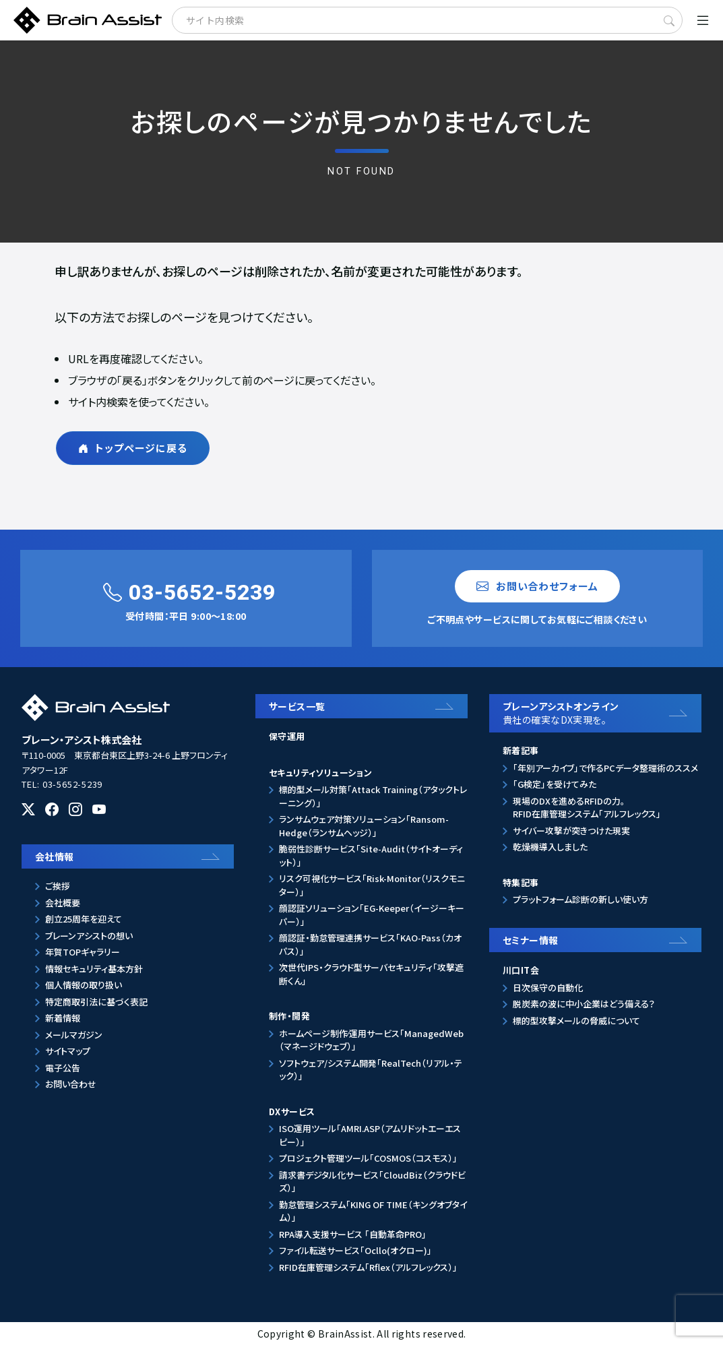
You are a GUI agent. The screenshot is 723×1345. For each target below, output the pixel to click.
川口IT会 (521, 970)
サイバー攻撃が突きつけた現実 (571, 830)
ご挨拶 (57, 885)
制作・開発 (289, 1015)
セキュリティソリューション (320, 772)
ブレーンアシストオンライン (599, 713)
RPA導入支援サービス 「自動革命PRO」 (353, 1234)
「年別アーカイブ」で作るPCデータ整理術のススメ (605, 767)
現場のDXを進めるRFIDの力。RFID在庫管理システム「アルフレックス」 (587, 807)
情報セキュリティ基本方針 (94, 968)
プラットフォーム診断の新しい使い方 (580, 899)
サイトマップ (67, 1050)
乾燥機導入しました (550, 846)
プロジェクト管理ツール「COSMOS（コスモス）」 (368, 1158)
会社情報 (54, 856)
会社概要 (62, 902)
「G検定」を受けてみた (554, 784)
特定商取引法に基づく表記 (96, 1001)
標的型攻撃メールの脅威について (576, 1020)
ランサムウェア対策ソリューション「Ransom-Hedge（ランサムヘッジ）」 (364, 826)
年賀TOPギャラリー (82, 951)
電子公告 (62, 1067)
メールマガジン (73, 1034)
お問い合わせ (70, 1083)
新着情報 (62, 1017)
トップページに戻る (132, 448)
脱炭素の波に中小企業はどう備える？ (584, 1003)
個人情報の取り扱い (83, 984)
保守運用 (287, 736)
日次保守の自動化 (548, 987)
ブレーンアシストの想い (89, 935)
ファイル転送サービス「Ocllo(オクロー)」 (355, 1250)
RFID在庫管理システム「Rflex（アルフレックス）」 (368, 1267)
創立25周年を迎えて (83, 918)
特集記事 (521, 882)
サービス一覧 (297, 706)
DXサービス (292, 1111)
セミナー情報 (531, 940)
